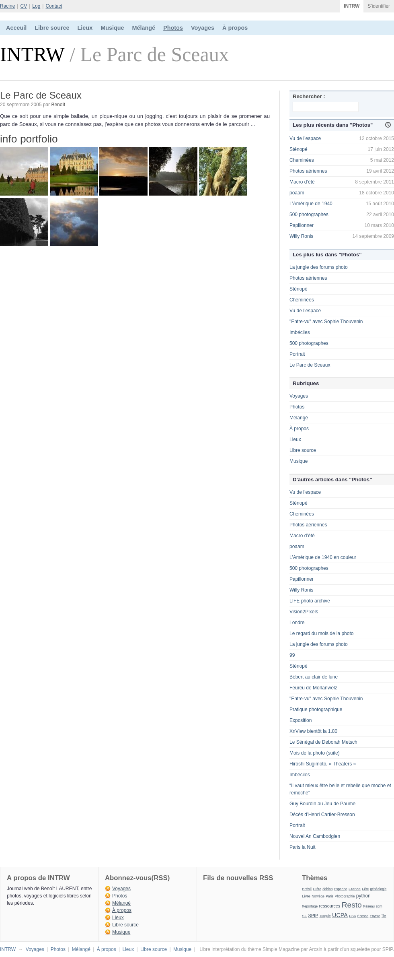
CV (23, 6)
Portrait (297, 354)
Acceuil (16, 28)
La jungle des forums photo (318, 267)
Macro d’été (302, 182)
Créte (317, 889)
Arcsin (315, 949)
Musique (112, 28)
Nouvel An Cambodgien (314, 836)
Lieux (85, 28)
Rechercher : (309, 96)
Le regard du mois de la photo (321, 633)
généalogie (378, 889)
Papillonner (301, 225)
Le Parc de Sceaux (309, 365)
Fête (365, 889)
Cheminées (301, 160)
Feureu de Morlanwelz (313, 688)
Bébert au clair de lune (313, 677)
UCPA (340, 915)
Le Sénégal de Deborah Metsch (323, 742)
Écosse (362, 916)
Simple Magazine (281, 949)
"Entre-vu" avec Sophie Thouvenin (326, 321)
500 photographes (308, 214)
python (363, 896)
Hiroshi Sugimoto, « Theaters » (322, 764)
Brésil (307, 889)
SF (304, 916)
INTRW (351, 6)
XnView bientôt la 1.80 (313, 731)
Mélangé (144, 28)
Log (36, 6)
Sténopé (298, 149)
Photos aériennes (308, 171)
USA (352, 916)
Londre (296, 622)
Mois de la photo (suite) (314, 753)
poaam (296, 193)
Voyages (202, 28)
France (355, 889)
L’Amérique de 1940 (310, 203)
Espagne (340, 889)
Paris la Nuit (302, 847)
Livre (306, 896)
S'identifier (378, 6)
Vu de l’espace (305, 138)
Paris (329, 896)
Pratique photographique (315, 709)
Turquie (325, 916)
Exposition (300, 720)
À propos (235, 28)
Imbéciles (299, 332)
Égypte (375, 916)
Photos (173, 28)
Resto (352, 905)
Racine (7, 6)
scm (379, 906)
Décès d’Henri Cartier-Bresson (322, 814)
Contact (53, 6)
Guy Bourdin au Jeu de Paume (322, 803)
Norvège (318, 896)
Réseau (369, 906)
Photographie (345, 896)
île (384, 915)
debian (327, 889)
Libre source (52, 28)
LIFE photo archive (309, 601)
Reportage (310, 906)
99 (292, 655)
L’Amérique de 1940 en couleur (322, 557)
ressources (329, 905)
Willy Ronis (301, 236)
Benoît (58, 104)
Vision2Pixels (303, 612)
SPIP (313, 915)
